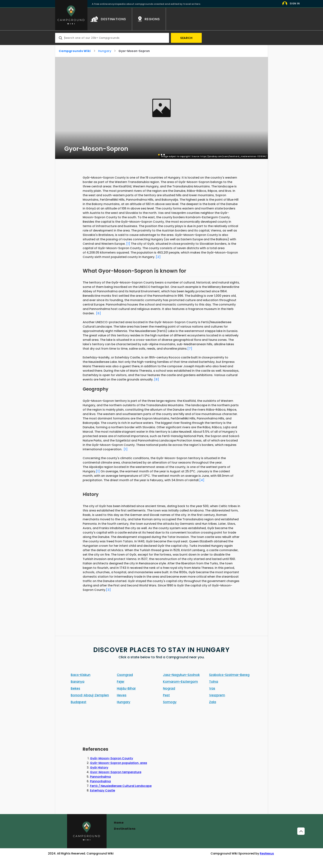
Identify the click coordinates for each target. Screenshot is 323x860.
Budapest (78, 702)
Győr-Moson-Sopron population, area (118, 763)
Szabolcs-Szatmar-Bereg (229, 675)
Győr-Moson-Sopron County (111, 758)
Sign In (295, 3)
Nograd (169, 688)
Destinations (125, 829)
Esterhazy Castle (102, 790)
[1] (128, 244)
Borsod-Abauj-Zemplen (90, 695)
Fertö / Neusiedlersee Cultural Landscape (121, 786)
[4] (201, 480)
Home (119, 822)
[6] (98, 313)
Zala (212, 702)
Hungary (104, 51)
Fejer (120, 681)
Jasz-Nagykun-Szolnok (181, 675)
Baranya (77, 681)
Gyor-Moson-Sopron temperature (115, 772)
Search (186, 38)
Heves (121, 695)
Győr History (99, 767)
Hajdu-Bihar (126, 688)
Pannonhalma (100, 777)
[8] (156, 379)
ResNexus (267, 853)
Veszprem (217, 695)
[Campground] (87, 831)
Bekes (75, 688)
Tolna (213, 681)
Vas (212, 688)
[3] (108, 590)
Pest (166, 695)
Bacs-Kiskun (80, 675)
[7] (189, 348)
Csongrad (125, 675)
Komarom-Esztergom (180, 681)
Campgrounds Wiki (75, 51)
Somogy (170, 702)
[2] (158, 257)
